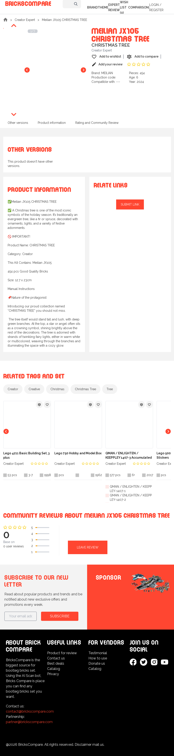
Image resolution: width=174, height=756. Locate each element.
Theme (103, 7)
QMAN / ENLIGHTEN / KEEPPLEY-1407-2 (131, 497)
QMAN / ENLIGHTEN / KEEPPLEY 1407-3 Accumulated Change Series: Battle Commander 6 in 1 (128, 455)
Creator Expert (25, 20)
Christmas (57, 389)
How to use (97, 658)
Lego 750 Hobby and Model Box (78, 453)
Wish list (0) (124, 7)
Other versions (18, 122)
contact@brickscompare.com (30, 711)
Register (156, 10)
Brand (92, 7)
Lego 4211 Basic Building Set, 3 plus (26, 455)
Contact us (56, 658)
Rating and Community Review (97, 122)
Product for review (62, 653)
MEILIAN (107, 73)
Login (154, 5)
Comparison (138, 7)
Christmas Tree (85, 389)
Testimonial (97, 653)
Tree (110, 389)
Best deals (55, 663)
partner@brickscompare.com (29, 722)
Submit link (130, 204)
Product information (52, 122)
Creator (13, 389)
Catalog (53, 669)
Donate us (96, 663)
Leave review (87, 547)
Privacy (53, 674)
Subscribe (59, 616)
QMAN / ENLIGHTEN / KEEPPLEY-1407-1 (131, 489)
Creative (34, 389)
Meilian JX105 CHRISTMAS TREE (64, 20)
